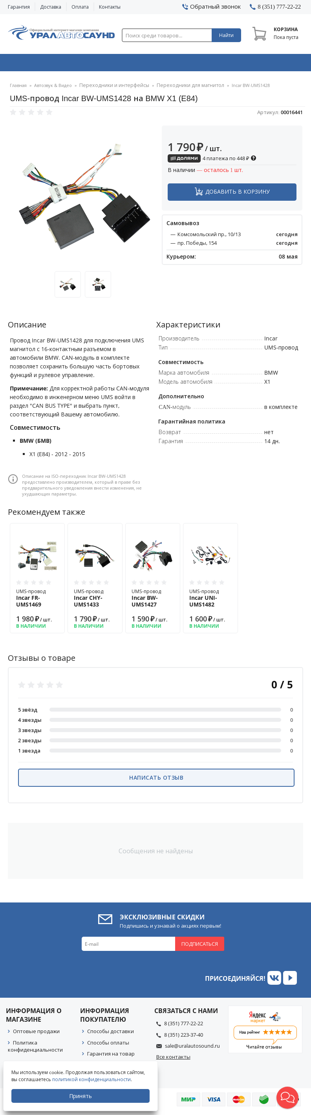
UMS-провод (37, 601)
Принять (81, 1096)
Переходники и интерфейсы (110, 88)
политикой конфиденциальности (92, 1079)
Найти (226, 35)
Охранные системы (97, 64)
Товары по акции (275, 64)
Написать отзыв (156, 780)
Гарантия (19, 7)
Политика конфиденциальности (35, 1049)
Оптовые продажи (36, 1033)
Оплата (80, 7)
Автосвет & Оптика (216, 64)
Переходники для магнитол (178, 88)
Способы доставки (110, 1033)
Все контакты (173, 1059)
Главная (18, 88)
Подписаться (199, 946)
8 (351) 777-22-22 (183, 1026)
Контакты (110, 7)
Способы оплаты (108, 1045)
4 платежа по (212, 161)
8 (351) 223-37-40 (183, 1037)
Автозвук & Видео (36, 64)
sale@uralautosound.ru (192, 1048)
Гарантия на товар (111, 1056)
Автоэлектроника (157, 64)
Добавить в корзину (237, 194)
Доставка (50, 7)
